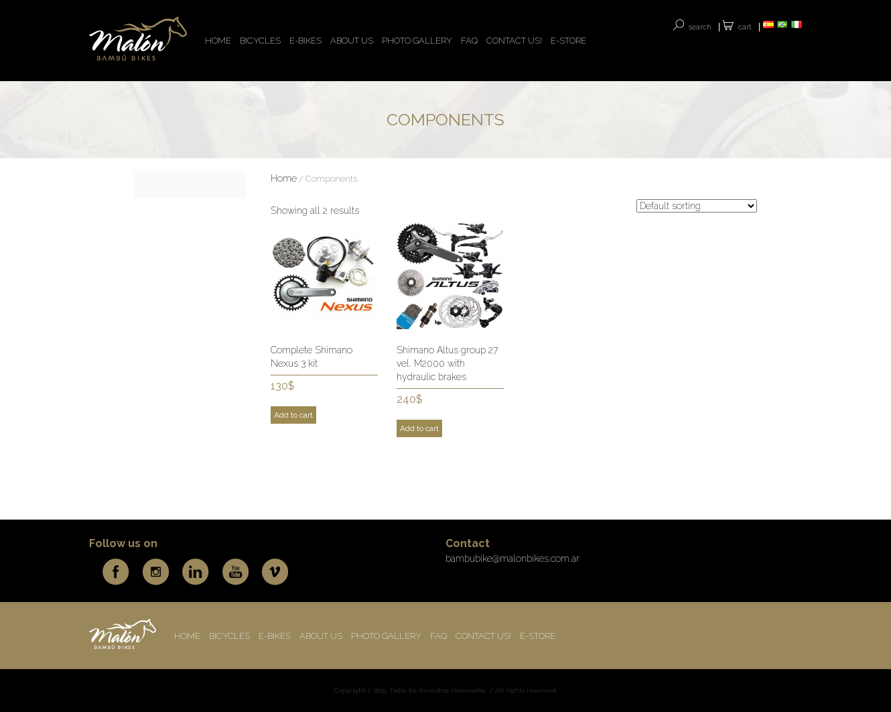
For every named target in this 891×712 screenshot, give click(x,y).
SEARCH (700, 27)
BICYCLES (260, 41)
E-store (568, 41)
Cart (745, 27)
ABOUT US (351, 41)
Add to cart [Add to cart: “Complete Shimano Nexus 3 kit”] (293, 415)
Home (284, 178)
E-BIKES (305, 41)
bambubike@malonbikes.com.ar (512, 558)
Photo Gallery (417, 41)
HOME (218, 41)
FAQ (469, 41)
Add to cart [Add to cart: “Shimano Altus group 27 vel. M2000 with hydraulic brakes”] (419, 428)
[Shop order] (696, 206)
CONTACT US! (514, 41)
